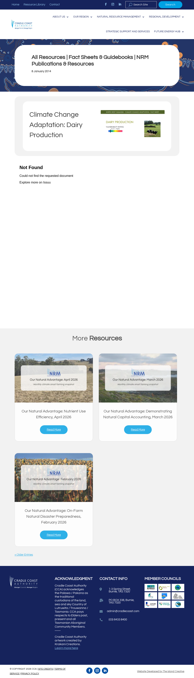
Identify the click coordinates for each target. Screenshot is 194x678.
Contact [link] (54, 4)
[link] (105, 4)
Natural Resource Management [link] (119, 17)
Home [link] (15, 4)
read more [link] (54, 429)
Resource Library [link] (34, 4)
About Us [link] (59, 17)
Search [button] (170, 4)
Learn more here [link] (66, 648)
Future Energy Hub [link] (167, 31)
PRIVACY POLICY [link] (30, 673)
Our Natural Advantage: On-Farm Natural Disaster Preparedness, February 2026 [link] (54, 516)
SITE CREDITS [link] (45, 669)
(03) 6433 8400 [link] (118, 619)
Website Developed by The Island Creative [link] (160, 671)
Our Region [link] (81, 17)
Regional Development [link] (164, 17)
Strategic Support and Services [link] (128, 31)
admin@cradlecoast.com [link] (123, 611)
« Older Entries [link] (24, 554)
